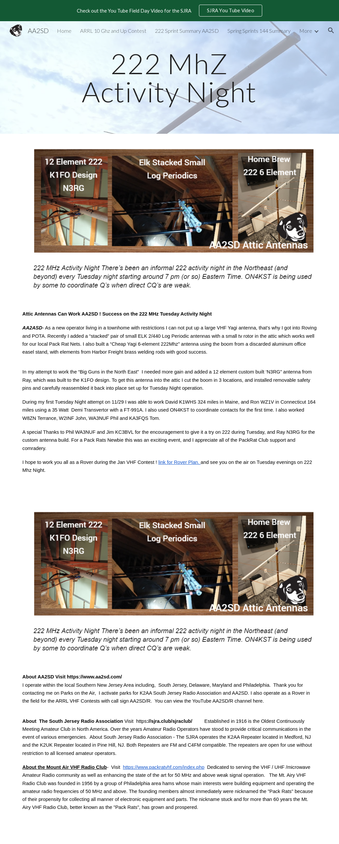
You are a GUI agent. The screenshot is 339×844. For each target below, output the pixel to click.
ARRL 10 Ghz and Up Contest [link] (113, 30)
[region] (169, 10)
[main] (169, 78)
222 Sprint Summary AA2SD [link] (187, 30)
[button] (331, 30)
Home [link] (64, 30)
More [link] (305, 30)
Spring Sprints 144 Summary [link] (259, 30)
